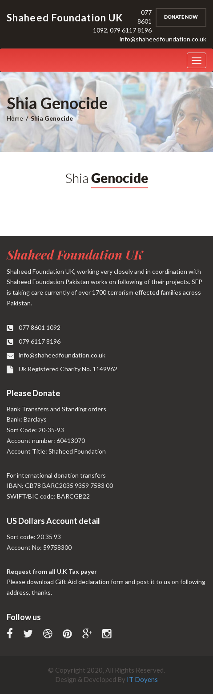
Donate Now (181, 17)
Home (15, 118)
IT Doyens (142, 679)
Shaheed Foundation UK (75, 254)
